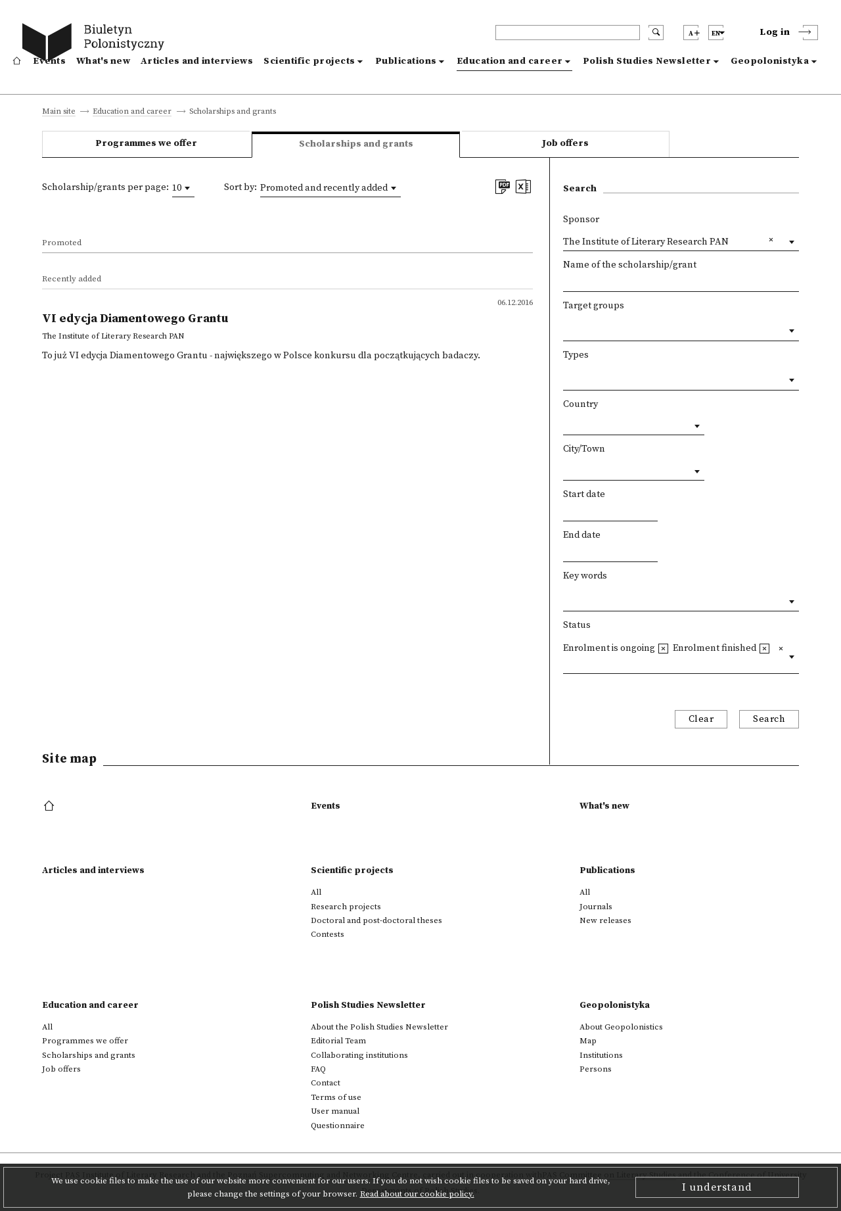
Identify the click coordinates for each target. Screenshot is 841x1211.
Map (588, 1040)
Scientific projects (309, 61)
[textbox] (566, 328)
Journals (596, 906)
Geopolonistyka (770, 61)
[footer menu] (50, 806)
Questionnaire (338, 1125)
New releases (605, 920)
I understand (717, 1187)
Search (769, 719)
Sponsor (581, 220)
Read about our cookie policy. (417, 1194)
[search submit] (656, 32)
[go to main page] (96, 44)
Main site (59, 112)
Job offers (565, 143)
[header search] (567, 32)
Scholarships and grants (88, 1055)
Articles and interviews (197, 61)
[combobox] (183, 188)
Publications (406, 61)
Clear (701, 719)
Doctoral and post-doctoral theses (376, 920)
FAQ (318, 1069)
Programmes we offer (146, 143)
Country (580, 404)
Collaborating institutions (359, 1055)
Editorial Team (338, 1040)
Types (576, 355)
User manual (335, 1111)
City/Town (584, 449)
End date (582, 535)
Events (49, 61)
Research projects (346, 906)
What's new (103, 61)
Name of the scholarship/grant (629, 265)
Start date (584, 494)
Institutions (601, 1055)
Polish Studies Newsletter (647, 61)
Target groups (593, 306)
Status (577, 625)
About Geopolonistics (621, 1027)
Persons (596, 1069)
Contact (325, 1083)
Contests (327, 934)
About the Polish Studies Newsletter (379, 1027)
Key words (585, 576)
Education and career (510, 61)
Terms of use (336, 1097)
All (316, 892)
